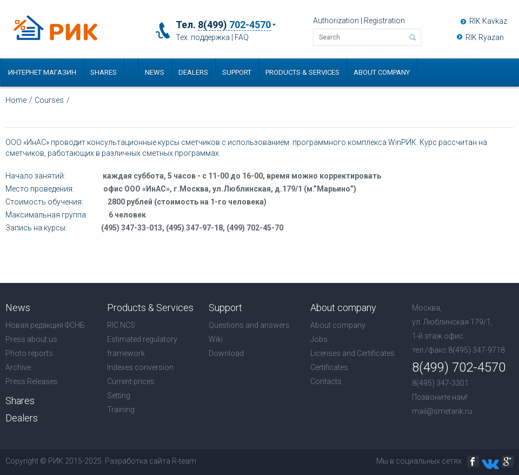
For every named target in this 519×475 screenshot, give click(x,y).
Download (226, 353)
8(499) (234, 24)
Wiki (216, 339)
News (154, 72)
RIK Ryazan (484, 37)
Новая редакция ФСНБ (45, 325)
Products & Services (302, 72)
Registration (384, 20)
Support (236, 72)
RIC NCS (121, 325)
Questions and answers (249, 325)
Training (121, 409)
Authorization (336, 20)
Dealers (193, 72)
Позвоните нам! (440, 397)
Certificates (329, 367)
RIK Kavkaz (488, 21)
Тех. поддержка (203, 37)
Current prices (131, 381)
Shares (103, 72)
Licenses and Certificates (352, 353)
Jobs (319, 339)
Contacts (326, 381)
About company (382, 72)
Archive (18, 367)
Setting (118, 395)
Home (15, 100)
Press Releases (31, 381)
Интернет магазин (42, 72)
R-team (184, 461)
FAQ (242, 37)
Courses (49, 100)
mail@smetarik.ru (442, 411)
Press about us (31, 339)
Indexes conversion (140, 367)
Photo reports (29, 353)
